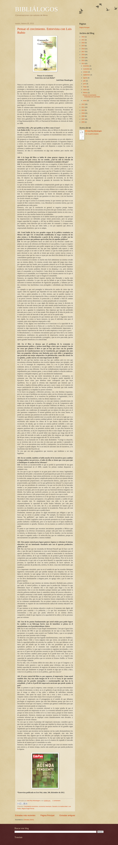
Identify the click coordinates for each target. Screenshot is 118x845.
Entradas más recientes (25, 815)
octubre (85, 72)
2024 (83, 37)
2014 (83, 60)
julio (84, 81)
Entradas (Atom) (29, 819)
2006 (83, 122)
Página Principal (47, 815)
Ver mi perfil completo (92, 134)
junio (84, 83)
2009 (83, 113)
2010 (83, 110)
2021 (83, 40)
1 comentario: (56, 800)
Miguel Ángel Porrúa (28, 808)
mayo (85, 86)
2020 (83, 42)
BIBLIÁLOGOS (36, 9)
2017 (83, 51)
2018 (83, 48)
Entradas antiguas (67, 815)
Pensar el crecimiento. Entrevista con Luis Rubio (91, 95)
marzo (85, 89)
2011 (83, 107)
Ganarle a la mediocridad (60, 806)
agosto (85, 78)
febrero (85, 92)
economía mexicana (45, 806)
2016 (83, 54)
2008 (83, 116)
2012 (83, 104)
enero (85, 100)
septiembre (86, 75)
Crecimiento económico (31, 806)
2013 (83, 63)
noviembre (86, 69)
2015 (83, 57)
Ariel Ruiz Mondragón (94, 131)
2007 (83, 119)
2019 (83, 45)
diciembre (86, 66)
